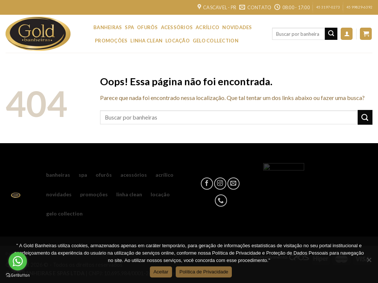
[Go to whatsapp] (17, 261)
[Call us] (221, 200)
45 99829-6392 (359, 7)
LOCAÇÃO (177, 41)
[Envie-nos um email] (233, 183)
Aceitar (161, 272)
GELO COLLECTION (215, 41)
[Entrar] (347, 34)
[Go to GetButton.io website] (18, 275)
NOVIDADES (237, 27)
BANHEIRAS (107, 27)
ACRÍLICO (207, 27)
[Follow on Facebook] (207, 183)
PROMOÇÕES (111, 41)
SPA (129, 27)
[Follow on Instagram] (220, 183)
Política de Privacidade (203, 272)
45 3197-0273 (328, 7)
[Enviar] (331, 34)
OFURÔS (147, 27)
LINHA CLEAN (146, 41)
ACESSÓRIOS (177, 27)
